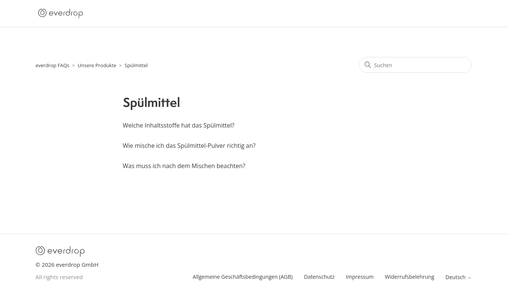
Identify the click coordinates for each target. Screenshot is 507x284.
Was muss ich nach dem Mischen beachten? (184, 166)
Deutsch (458, 277)
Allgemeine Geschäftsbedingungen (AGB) (243, 276)
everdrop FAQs (53, 65)
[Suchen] (415, 64)
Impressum (360, 276)
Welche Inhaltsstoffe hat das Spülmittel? (179, 125)
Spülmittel (136, 65)
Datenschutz (319, 276)
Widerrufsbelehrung (409, 276)
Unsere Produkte (97, 65)
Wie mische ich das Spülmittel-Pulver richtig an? (189, 145)
